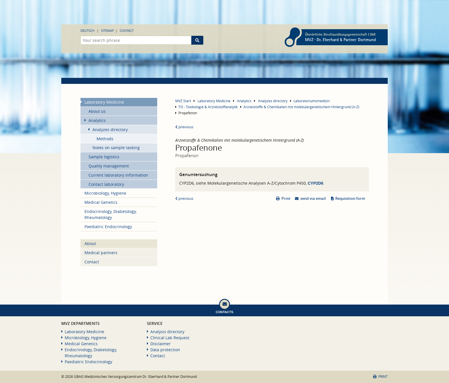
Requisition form (350, 198)
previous (184, 127)
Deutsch (87, 30)
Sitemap (107, 30)
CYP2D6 (315, 183)
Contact (127, 30)
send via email (313, 198)
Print (285, 198)
